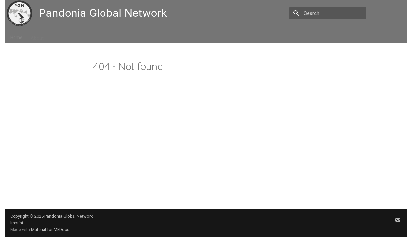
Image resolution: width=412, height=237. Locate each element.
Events (58, 36)
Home (16, 36)
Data (78, 36)
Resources (102, 36)
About (37, 36)
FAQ (144, 36)
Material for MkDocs (50, 229)
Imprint (16, 222)
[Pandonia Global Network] (19, 13)
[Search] (327, 13)
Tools (126, 36)
